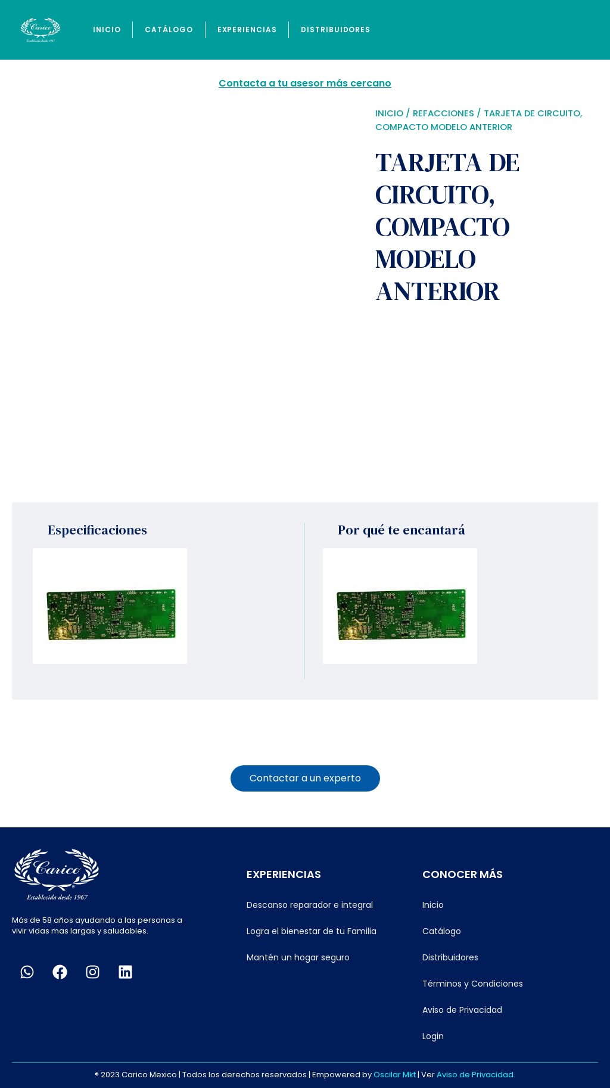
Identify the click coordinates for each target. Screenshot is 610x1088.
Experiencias (247, 29)
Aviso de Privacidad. (476, 1074)
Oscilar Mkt (395, 1074)
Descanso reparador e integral (310, 905)
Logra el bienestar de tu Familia (311, 931)
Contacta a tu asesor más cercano (305, 83)
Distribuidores (336, 29)
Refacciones (443, 113)
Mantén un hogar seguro (298, 957)
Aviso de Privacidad (462, 1010)
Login (433, 1036)
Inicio (106, 29)
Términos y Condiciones (472, 984)
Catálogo (168, 29)
